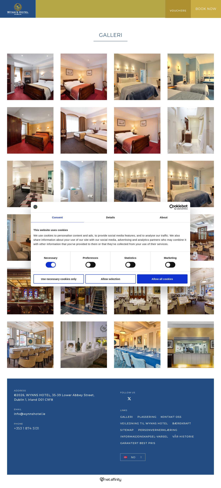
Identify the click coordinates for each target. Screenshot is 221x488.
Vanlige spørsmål (129, 12)
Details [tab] (110, 217)
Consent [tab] (57, 217)
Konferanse (96, 5)
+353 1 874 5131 (27, 436)
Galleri (47, 12)
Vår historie (185, 440)
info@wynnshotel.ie (29, 420)
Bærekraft (183, 427)
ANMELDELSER (98, 12)
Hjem (45, 5)
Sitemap (127, 434)
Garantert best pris (141, 5)
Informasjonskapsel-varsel (144, 440)
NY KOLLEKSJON (70, 12)
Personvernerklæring (159, 434)
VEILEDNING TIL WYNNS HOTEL (144, 427)
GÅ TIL (115, 5)
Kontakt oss (175, 421)
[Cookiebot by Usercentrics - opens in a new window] (172, 207)
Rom (57, 5)
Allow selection (110, 278)
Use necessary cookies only (58, 278)
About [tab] (164, 217)
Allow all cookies (162, 278)
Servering (73, 5)
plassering (148, 421)
